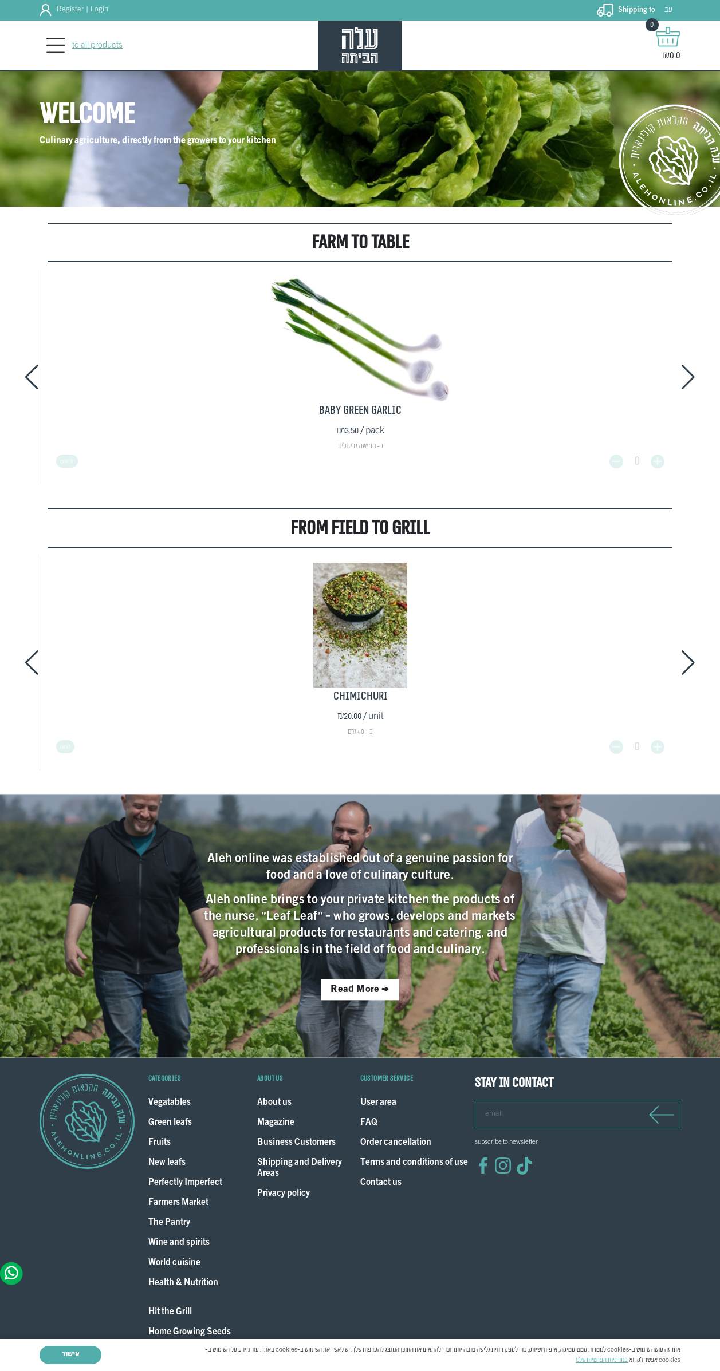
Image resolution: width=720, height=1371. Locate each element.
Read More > (360, 973)
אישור (71, 1354)
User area (378, 1086)
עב (668, 10)
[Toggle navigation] (55, 45)
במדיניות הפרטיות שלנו (602, 1360)
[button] (32, 373)
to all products (97, 45)
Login (99, 9)
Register (70, 9)
